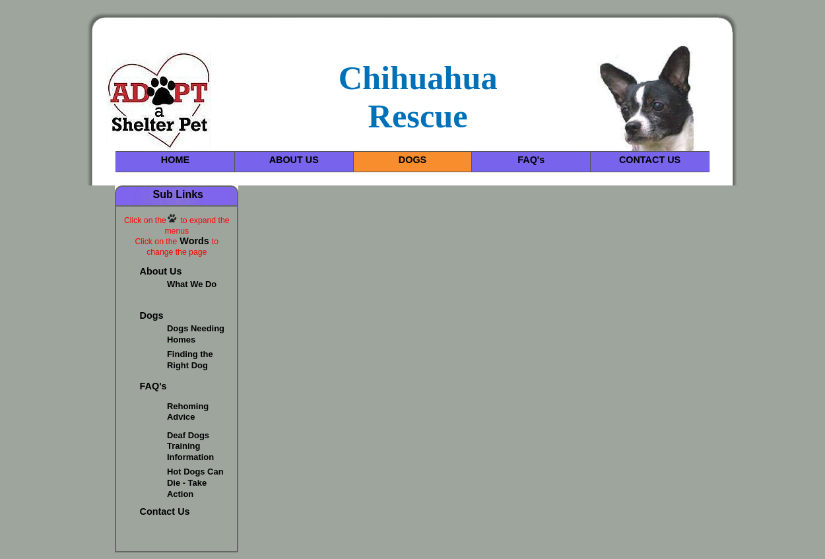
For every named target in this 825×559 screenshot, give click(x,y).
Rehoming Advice (188, 411)
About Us (161, 271)
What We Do (191, 284)
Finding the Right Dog (190, 359)
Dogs (152, 315)
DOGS (412, 159)
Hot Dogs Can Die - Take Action (195, 483)
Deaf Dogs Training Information (190, 446)
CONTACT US (649, 159)
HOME (175, 159)
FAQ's (530, 159)
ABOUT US (294, 159)
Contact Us (165, 511)
